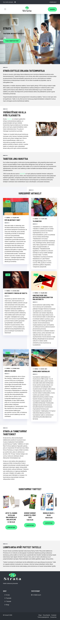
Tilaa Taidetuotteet (12, 41)
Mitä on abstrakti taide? (12, 220)
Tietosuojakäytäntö (43, 617)
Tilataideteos (37, 221)
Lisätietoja (11, 527)
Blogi (7, 605)
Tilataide (8, 601)
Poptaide (8, 598)
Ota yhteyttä (46, 615)
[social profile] (15, 2)
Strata (8, 595)
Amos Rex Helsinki (10, 371)
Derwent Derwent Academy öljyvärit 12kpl (30, 515)
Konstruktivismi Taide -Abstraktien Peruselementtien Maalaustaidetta (43, 297)
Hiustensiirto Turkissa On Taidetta (16, 293)
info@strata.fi (53, 2)
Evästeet (53, 615)
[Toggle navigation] (5, 9)
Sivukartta (53, 617)
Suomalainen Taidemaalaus (41, 371)
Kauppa (52, 9)
